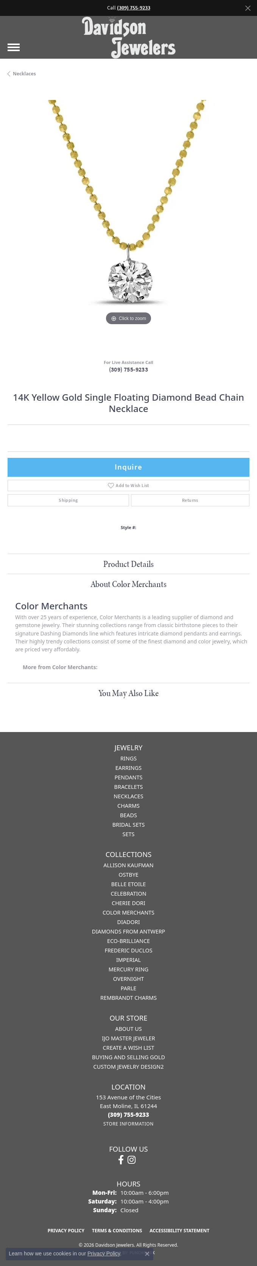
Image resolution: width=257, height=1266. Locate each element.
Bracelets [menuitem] (128, 786)
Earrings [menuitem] (128, 767)
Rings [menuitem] (128, 758)
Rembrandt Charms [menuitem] (128, 997)
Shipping (68, 500)
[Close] (247, 8)
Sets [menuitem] (129, 834)
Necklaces (24, 73)
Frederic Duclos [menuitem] (128, 950)
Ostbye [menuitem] (128, 874)
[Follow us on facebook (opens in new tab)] (121, 1160)
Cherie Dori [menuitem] (128, 903)
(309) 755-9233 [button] (133, 7)
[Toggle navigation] (13, 47)
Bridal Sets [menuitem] (128, 824)
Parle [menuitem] (129, 988)
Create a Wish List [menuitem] (128, 1047)
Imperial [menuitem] (128, 959)
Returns (190, 500)
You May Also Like (128, 693)
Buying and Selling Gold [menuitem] (128, 1057)
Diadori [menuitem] (128, 922)
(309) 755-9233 (128, 369)
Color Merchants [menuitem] (128, 912)
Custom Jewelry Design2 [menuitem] (128, 1066)
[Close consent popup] (147, 1254)
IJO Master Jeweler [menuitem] (128, 1038)
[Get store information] (128, 1124)
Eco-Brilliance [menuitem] (128, 940)
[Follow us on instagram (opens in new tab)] (132, 1160)
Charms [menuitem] (128, 805)
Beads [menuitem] (128, 815)
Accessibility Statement (179, 1230)
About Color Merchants (128, 584)
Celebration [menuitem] (128, 893)
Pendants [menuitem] (129, 777)
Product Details (128, 564)
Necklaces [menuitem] (128, 796)
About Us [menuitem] (128, 1028)
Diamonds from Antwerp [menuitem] (128, 931)
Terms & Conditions (117, 1230)
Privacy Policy (66, 1230)
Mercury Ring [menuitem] (129, 969)
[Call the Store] (128, 1114)
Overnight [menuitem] (128, 978)
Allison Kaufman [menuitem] (128, 865)
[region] (128, 221)
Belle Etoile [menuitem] (128, 884)
